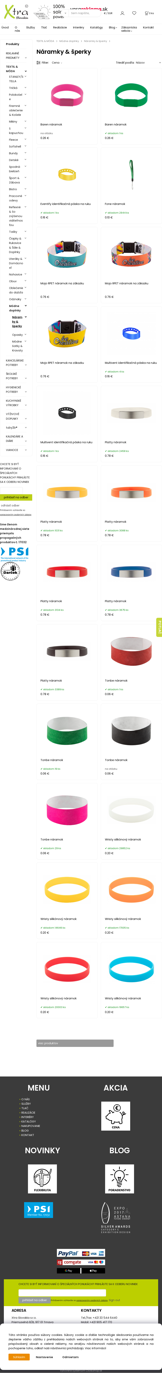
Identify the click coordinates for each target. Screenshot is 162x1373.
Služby (30, 27)
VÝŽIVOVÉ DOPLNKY (12, 416)
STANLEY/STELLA (16, 79)
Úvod (5, 27)
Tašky (13, 232)
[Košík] (149, 13)
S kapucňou (16, 131)
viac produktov (50, 1043)
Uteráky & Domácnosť (16, 263)
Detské (14, 160)
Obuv (13, 281)
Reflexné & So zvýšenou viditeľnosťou (16, 216)
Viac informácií (95, 1348)
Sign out (114, 1300)
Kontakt (148, 27)
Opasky (17, 335)
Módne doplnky (15, 308)
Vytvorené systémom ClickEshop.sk (81, 1370)
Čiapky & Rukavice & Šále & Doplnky (15, 245)
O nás (17, 29)
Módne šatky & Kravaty (17, 346)
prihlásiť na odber (16, 497)
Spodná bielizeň (14, 169)
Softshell (15, 146)
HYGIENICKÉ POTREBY (13, 389)
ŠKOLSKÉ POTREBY (12, 376)
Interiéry (78, 27)
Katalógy (96, 27)
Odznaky (15, 299)
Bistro (13, 189)
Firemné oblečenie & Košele (16, 110)
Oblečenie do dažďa (16, 290)
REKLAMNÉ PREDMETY (12, 55)
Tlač (44, 27)
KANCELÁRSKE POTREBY (15, 363)
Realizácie (60, 27)
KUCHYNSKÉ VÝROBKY (13, 403)
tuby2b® (11, 428)
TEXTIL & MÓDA (12, 69)
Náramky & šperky (17, 321)
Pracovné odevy (15, 198)
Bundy (13, 153)
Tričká (13, 88)
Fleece (13, 140)
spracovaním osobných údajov (15, 514)
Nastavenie (45, 1357)
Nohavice (15, 274)
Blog (112, 27)
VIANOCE (12, 450)
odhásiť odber (10, 505)
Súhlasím (19, 1357)
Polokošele (15, 97)
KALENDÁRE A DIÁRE (14, 439)
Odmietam (71, 1357)
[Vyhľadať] (65, 13)
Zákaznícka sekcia (129, 29)
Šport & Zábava (14, 180)
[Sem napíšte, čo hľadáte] (85, 13)
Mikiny (13, 122)
